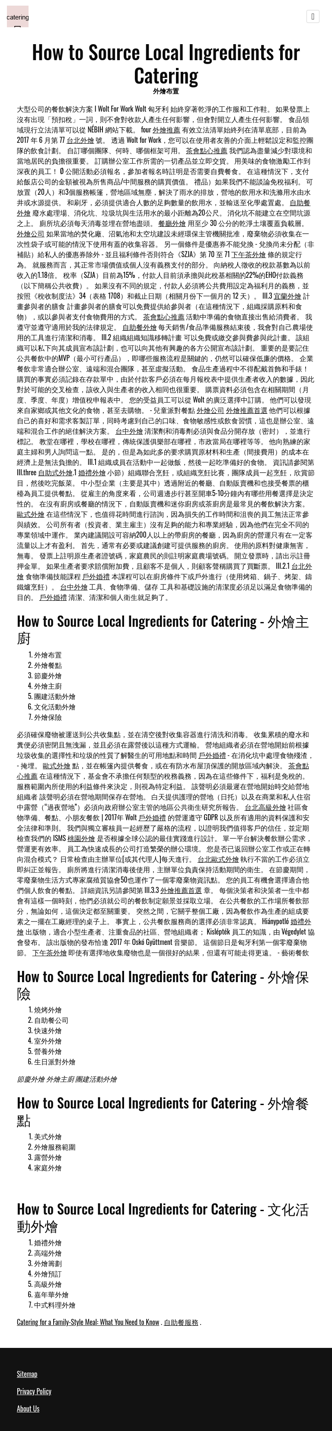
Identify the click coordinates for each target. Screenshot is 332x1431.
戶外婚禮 (96, 576)
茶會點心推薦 (206, 150)
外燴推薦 (166, 129)
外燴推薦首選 (247, 410)
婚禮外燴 (92, 472)
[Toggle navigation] (313, 16)
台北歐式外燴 (218, 859)
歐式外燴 (31, 514)
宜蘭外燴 (287, 295)
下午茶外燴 (248, 254)
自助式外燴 (55, 472)
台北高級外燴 (265, 807)
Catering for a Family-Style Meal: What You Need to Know (88, 1322)
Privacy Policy (34, 1391)
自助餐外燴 (139, 327)
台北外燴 (80, 140)
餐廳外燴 (172, 223)
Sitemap (27, 1374)
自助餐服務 (181, 1322)
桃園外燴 (81, 838)
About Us (28, 1408)
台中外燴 (129, 430)
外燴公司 (31, 233)
